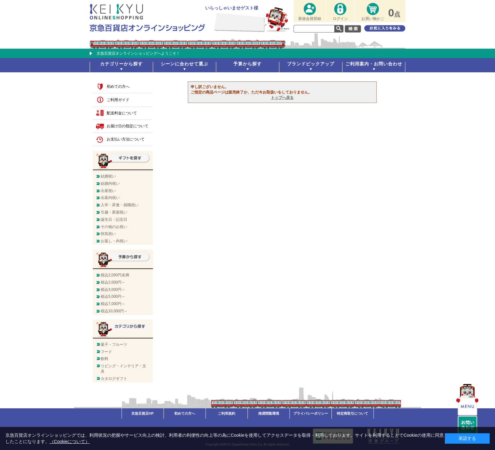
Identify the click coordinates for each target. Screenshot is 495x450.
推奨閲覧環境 (268, 413)
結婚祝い (108, 176)
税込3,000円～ (113, 289)
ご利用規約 (226, 413)
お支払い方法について (126, 139)
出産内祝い (110, 197)
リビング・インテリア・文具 (123, 369)
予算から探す (247, 63)
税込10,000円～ (114, 311)
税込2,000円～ (113, 282)
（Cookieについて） (70, 441)
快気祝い (108, 233)
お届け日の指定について (127, 126)
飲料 (104, 359)
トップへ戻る (282, 97)
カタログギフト (114, 378)
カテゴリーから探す (121, 63)
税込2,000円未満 (115, 275)
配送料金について (122, 113)
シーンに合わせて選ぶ (184, 63)
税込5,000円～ (113, 296)
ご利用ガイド (118, 100)
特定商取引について (352, 413)
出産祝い (108, 191)
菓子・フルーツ (114, 344)
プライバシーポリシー (310, 413)
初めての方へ (118, 86)
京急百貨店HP (142, 413)
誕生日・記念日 (114, 219)
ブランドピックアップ (310, 63)
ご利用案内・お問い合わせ (373, 63)
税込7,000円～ (113, 304)
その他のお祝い (114, 227)
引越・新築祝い (114, 212)
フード (106, 352)
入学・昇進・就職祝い (120, 205)
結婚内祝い (110, 183)
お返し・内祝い (114, 241)
